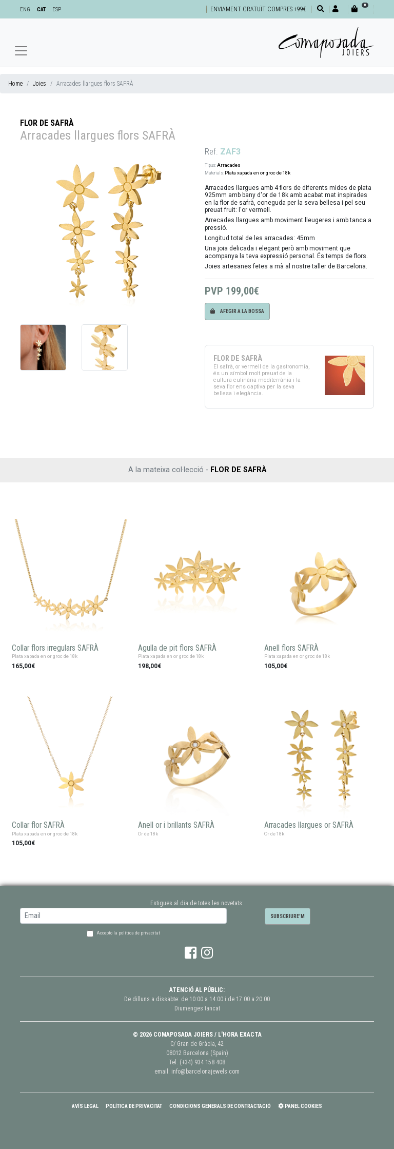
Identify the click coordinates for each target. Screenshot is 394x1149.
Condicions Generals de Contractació (220, 1106)
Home (15, 83)
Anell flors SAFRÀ (291, 648)
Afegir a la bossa (237, 311)
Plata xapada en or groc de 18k (257, 173)
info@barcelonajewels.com (205, 1071)
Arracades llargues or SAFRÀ (308, 825)
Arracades (229, 165)
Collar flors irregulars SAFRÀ (55, 648)
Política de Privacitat (134, 1106)
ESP (56, 9)
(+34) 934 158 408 (202, 1062)
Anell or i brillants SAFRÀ (176, 825)
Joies (39, 83)
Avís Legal (85, 1106)
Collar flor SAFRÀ (38, 825)
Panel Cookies (300, 1106)
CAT (41, 9)
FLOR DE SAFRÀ (47, 123)
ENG (25, 9)
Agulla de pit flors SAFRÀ (177, 648)
